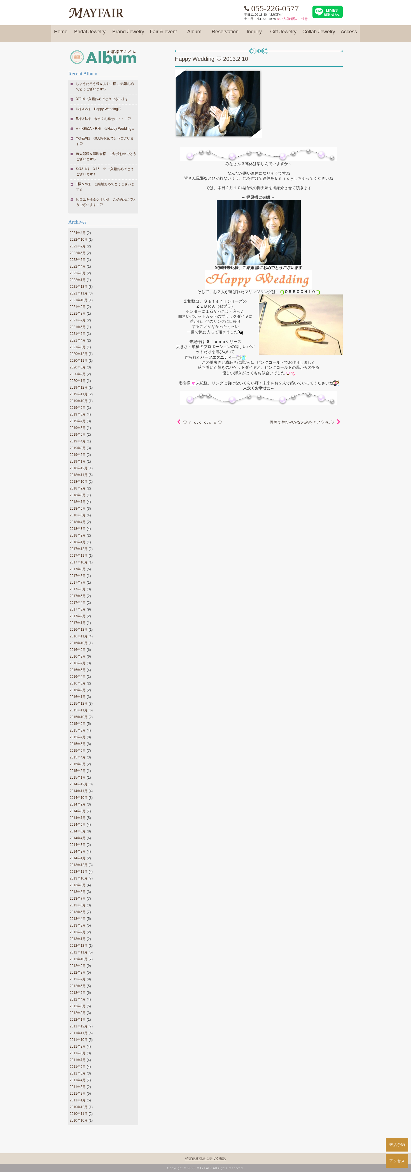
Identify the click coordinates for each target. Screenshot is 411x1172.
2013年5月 (78, 912)
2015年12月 (79, 703)
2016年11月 (79, 636)
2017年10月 (79, 562)
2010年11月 (79, 1114)
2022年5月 (78, 260)
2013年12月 (79, 865)
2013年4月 (78, 919)
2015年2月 (78, 771)
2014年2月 (78, 851)
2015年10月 (79, 717)
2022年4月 (78, 266)
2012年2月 (78, 1013)
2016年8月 (78, 656)
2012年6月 (78, 986)
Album (194, 34)
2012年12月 (79, 946)
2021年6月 (78, 327)
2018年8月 (78, 495)
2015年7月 (78, 737)
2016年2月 (78, 690)
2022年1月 (78, 280)
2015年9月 (78, 724)
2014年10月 (79, 798)
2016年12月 (79, 630)
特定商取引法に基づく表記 (205, 1159)
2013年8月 (78, 892)
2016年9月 (78, 650)
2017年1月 (78, 623)
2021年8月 (78, 313)
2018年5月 (78, 515)
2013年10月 (79, 878)
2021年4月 (78, 340)
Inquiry (254, 34)
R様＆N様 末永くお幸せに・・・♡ (103, 119)
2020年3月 (78, 367)
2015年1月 (78, 777)
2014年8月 (78, 811)
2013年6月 (78, 905)
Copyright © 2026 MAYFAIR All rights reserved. (205, 1168)
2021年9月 (78, 307)
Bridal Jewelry (90, 34)
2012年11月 (79, 952)
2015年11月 (79, 710)
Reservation (225, 34)
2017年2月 (78, 616)
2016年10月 (79, 643)
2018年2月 (78, 535)
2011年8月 (78, 1053)
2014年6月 (78, 825)
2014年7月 (78, 818)
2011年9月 (78, 1046)
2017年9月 (78, 569)
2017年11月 (79, 556)
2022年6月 (78, 253)
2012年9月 (78, 966)
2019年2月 (78, 455)
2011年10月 (79, 1040)
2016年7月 (78, 663)
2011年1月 (78, 1100)
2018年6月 (78, 508)
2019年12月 (79, 387)
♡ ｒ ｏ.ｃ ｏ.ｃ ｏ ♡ (202, 422)
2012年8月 (78, 972)
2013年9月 (78, 885)
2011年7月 (78, 1060)
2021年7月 (78, 320)
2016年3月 (78, 683)
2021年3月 (78, 347)
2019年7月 (78, 421)
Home (60, 34)
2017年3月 (78, 609)
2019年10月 (79, 401)
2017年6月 (78, 589)
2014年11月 (79, 791)
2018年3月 (78, 529)
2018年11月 (79, 475)
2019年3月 (78, 448)
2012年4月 (78, 999)
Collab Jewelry (318, 34)
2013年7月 (78, 899)
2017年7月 (78, 582)
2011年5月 (78, 1073)
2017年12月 (79, 549)
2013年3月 (78, 925)
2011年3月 (78, 1087)
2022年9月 (78, 246)
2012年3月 (78, 1006)
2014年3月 (78, 845)
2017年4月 (78, 603)
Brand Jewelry (128, 34)
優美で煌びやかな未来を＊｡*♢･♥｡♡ (302, 422)
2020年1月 (78, 381)
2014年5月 (78, 831)
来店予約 (397, 1144)
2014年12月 (79, 784)
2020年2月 (78, 374)
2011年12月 (79, 1026)
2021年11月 (79, 293)
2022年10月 (79, 240)
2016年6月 (78, 670)
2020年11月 (79, 361)
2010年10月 (79, 1120)
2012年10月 (79, 959)
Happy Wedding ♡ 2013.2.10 (211, 59)
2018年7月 (78, 502)
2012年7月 (78, 979)
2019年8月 (78, 414)
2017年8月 (78, 576)
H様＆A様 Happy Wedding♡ (98, 109)
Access (349, 34)
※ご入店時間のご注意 (292, 18)
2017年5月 (78, 596)
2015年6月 (78, 744)
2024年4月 (78, 233)
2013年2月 (78, 932)
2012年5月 (78, 993)
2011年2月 (78, 1094)
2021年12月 (79, 287)
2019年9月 (78, 408)
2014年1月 (78, 858)
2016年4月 (78, 677)
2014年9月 (78, 804)
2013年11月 (79, 872)
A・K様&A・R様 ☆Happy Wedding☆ (105, 129)
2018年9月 (78, 488)
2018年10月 (79, 482)
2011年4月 (78, 1080)
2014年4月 (78, 838)
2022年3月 (78, 273)
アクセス (397, 1161)
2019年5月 (78, 435)
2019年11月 (79, 394)
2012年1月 (78, 1020)
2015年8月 (78, 730)
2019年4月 (78, 441)
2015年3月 (78, 764)
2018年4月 (78, 522)
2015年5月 (78, 751)
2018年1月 (78, 542)
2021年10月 (79, 300)
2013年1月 (78, 939)
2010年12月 (79, 1107)
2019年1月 (78, 461)
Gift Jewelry (283, 34)
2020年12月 (79, 354)
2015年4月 (78, 757)
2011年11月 (79, 1033)
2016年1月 (78, 697)
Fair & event (163, 34)
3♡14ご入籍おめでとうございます (102, 99)
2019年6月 (78, 428)
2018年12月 (79, 468)
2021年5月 (78, 334)
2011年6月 (78, 1067)
